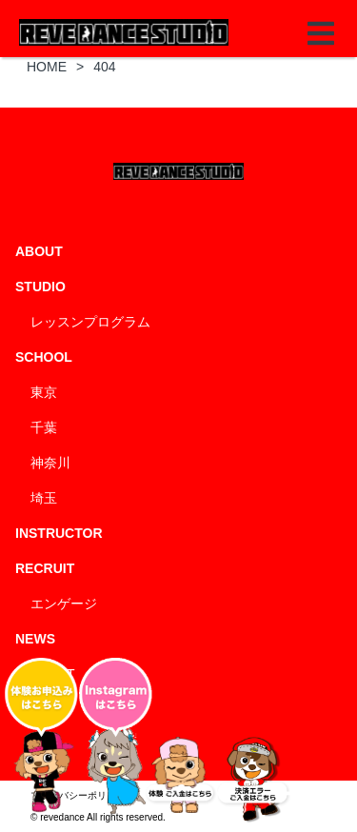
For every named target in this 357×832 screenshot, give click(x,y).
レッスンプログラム (90, 321)
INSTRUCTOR (59, 533)
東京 (43, 392)
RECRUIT (44, 568)
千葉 (43, 427)
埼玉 (43, 497)
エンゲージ (63, 603)
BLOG (49, 709)
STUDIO (40, 286)
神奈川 (50, 462)
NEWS (35, 638)
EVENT (52, 674)
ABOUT (39, 251)
